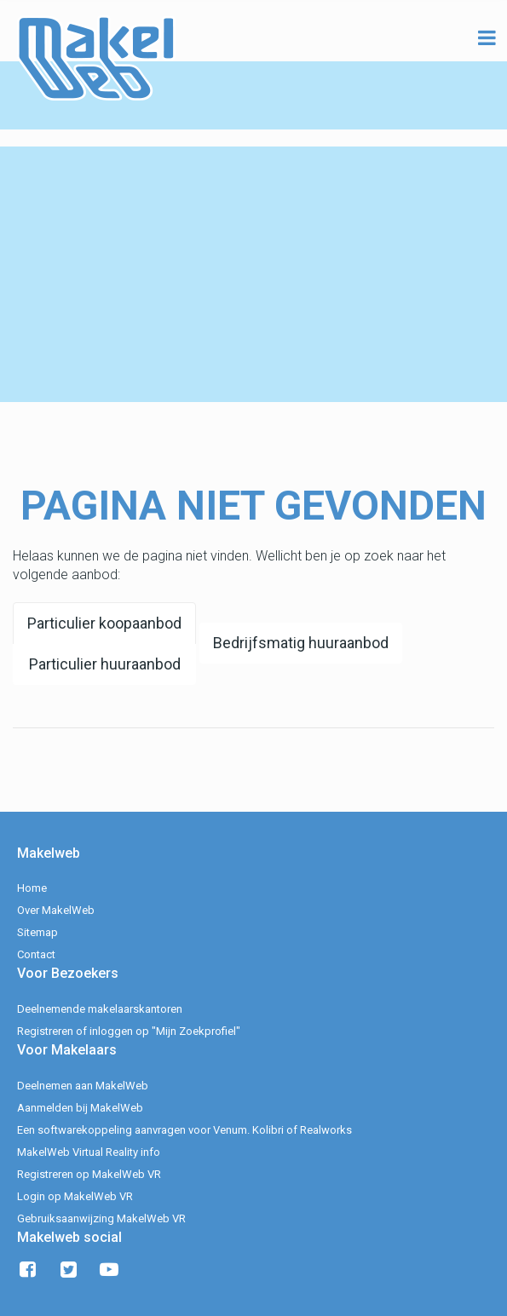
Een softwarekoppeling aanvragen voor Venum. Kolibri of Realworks (184, 1129)
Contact (36, 954)
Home (32, 888)
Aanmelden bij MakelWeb (80, 1107)
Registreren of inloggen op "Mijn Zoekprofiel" (128, 1031)
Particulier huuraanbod (105, 664)
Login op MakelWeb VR (75, 1196)
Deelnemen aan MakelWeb (82, 1085)
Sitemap (37, 932)
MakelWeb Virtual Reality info (88, 1152)
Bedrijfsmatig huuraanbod (301, 643)
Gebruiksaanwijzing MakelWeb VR (101, 1218)
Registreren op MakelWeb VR (89, 1174)
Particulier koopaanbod (104, 623)
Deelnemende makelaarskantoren (99, 1009)
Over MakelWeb (56, 910)
